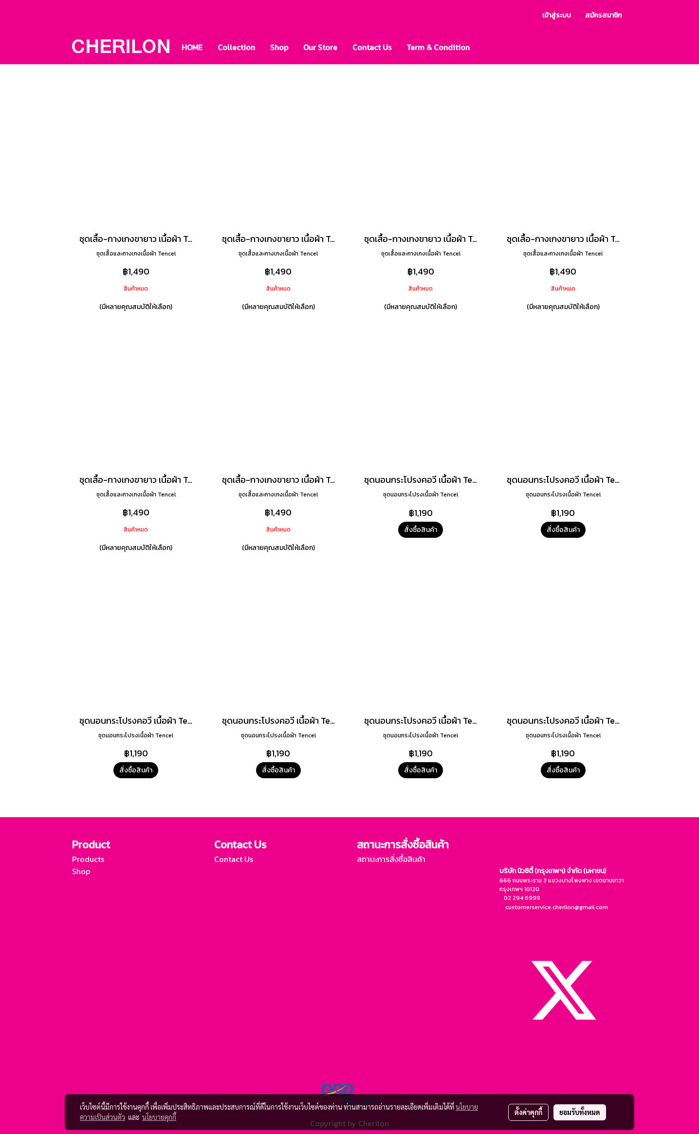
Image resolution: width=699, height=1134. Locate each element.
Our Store (320, 47)
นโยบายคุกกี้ (159, 1117)
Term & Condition (438, 47)
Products (88, 859)
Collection (236, 47)
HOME (192, 47)
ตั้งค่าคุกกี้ (528, 1112)
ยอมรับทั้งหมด (579, 1112)
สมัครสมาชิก (603, 15)
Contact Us (371, 47)
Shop (279, 47)
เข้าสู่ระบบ (556, 15)
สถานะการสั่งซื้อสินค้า (391, 859)
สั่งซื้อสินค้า (420, 530)
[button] (486, 47)
